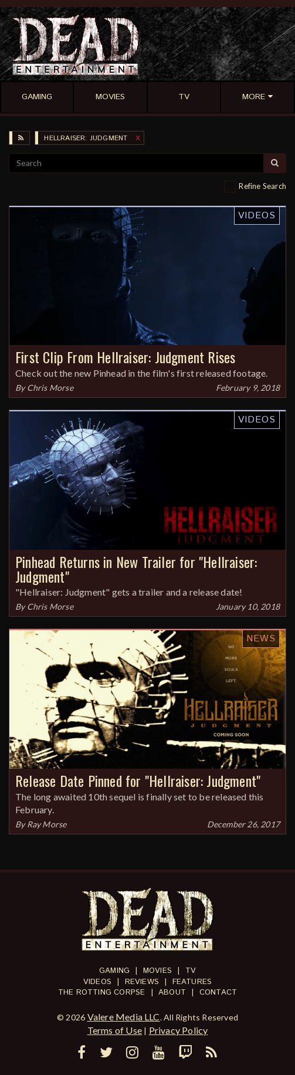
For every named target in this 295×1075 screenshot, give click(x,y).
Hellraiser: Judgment (85, 138)
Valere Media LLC (123, 1016)
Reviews (142, 982)
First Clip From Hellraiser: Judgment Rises (125, 356)
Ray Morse (47, 824)
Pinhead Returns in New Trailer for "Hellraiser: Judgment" (136, 569)
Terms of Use (114, 1030)
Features (192, 982)
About (172, 992)
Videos (257, 215)
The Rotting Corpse (101, 992)
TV (190, 970)
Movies (157, 970)
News (261, 638)
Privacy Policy (178, 1030)
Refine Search (262, 186)
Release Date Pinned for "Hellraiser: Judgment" (137, 780)
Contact (218, 992)
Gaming (114, 970)
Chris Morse (50, 388)
